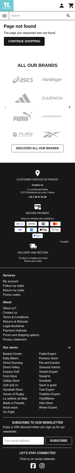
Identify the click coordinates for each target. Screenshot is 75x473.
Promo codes (11, 294)
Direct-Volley (11, 367)
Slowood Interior (50, 367)
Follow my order (13, 285)
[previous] (5, 107)
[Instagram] (42, 466)
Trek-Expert (46, 389)
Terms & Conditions (16, 317)
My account (10, 281)
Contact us (37, 185)
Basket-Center (12, 353)
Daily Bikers (11, 358)
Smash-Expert (48, 371)
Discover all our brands (37, 148)
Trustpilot (64, 241)
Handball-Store (13, 389)
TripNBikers (46, 398)
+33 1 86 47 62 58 (37, 197)
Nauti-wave (10, 407)
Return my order (13, 290)
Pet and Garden (49, 362)
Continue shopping (24, 41)
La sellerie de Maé (15, 398)
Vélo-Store (46, 403)
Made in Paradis (13, 403)
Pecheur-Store (48, 358)
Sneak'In (45, 376)
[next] (69, 107)
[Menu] (4, 15)
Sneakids (45, 380)
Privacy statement (14, 339)
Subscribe (58, 440)
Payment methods (15, 330)
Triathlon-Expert (49, 394)
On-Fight (8, 412)
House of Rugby (13, 394)
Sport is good (47, 385)
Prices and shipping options (21, 335)
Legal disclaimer (13, 326)
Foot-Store (10, 376)
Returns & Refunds (15, 321)
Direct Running (13, 362)
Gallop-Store (11, 380)
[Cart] (71, 6)
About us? (9, 308)
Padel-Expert (47, 353)
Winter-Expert (48, 407)
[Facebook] (33, 466)
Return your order (33, 261)
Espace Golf (11, 371)
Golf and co (10, 385)
